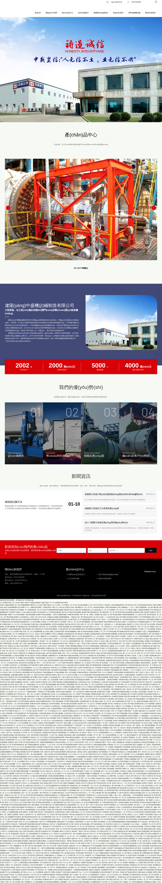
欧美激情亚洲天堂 (129, 675)
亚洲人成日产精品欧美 (7, 680)
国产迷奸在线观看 (23, 707)
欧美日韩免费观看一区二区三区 (39, 769)
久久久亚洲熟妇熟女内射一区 (65, 697)
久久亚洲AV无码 (131, 625)
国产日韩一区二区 (62, 866)
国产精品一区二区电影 (66, 868)
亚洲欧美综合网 (35, 707)
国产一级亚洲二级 (111, 726)
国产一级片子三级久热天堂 (94, 808)
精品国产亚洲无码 (150, 615)
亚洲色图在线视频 (8, 738)
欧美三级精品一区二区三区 (64, 753)
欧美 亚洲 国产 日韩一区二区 (84, 745)
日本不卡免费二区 (147, 767)
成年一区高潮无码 (86, 644)
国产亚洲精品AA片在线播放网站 (28, 644)
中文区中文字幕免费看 (86, 791)
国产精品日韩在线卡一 (76, 721)
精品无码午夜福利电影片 (86, 765)
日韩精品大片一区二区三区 (45, 839)
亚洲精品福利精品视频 (135, 760)
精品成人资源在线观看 (142, 794)
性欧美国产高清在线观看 (59, 673)
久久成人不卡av (21, 729)
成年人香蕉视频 (7, 716)
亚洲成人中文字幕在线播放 (120, 765)
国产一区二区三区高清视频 (110, 774)
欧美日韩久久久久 (39, 789)
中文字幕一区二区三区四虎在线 (31, 736)
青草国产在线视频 (119, 820)
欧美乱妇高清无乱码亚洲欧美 (62, 873)
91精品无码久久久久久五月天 (17, 858)
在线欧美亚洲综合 (83, 675)
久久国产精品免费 (14, 861)
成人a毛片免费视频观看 (22, 608)
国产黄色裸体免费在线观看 (51, 702)
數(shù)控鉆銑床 (105, 582)
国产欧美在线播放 (57, 716)
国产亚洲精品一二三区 (33, 709)
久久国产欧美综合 (24, 731)
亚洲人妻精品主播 (45, 786)
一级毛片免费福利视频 (59, 618)
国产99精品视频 (122, 716)
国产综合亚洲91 (50, 832)
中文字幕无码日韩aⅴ (112, 651)
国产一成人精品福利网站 (34, 757)
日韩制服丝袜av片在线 (48, 697)
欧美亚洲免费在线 (18, 748)
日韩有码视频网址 (144, 639)
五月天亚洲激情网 (79, 798)
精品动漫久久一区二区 (101, 613)
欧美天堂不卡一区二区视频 (104, 750)
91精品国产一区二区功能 (19, 880)
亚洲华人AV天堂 (111, 777)
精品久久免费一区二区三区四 (58, 642)
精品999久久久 (152, 654)
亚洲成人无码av (82, 755)
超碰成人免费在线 (94, 873)
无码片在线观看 (119, 661)
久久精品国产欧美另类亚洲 (107, 842)
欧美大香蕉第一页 (100, 791)
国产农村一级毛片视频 (64, 726)
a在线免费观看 (81, 738)
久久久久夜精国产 (107, 675)
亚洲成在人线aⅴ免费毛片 (112, 709)
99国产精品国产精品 (79, 654)
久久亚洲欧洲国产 (118, 762)
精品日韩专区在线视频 (26, 666)
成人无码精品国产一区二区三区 (88, 789)
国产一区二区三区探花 (88, 781)
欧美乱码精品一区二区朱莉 (34, 721)
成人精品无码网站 (65, 842)
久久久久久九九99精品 (7, 851)
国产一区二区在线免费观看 (107, 738)
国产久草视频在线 (144, 649)
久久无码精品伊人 (53, 639)
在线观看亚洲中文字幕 (87, 704)
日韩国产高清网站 (62, 849)
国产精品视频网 (131, 834)
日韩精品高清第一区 (65, 798)
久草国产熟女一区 (89, 844)
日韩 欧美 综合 (25, 642)
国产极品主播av (41, 656)
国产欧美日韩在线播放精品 (98, 753)
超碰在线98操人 (146, 666)
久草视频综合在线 (112, 784)
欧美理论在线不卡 (118, 678)
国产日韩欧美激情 (6, 647)
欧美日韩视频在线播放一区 (93, 806)
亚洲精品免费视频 (131, 825)
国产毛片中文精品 (146, 868)
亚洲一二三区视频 (148, 772)
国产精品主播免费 (97, 625)
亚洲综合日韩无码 (23, 878)
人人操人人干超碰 (142, 659)
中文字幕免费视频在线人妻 (26, 673)
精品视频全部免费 (61, 851)
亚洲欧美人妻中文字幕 (15, 745)
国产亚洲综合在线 (145, 738)
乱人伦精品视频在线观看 (99, 748)
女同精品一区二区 (74, 871)
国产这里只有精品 (119, 666)
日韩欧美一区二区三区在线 (39, 642)
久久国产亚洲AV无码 (71, 796)
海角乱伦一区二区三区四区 (39, 741)
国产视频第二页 (103, 825)
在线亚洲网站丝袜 (74, 644)
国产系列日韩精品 (28, 639)
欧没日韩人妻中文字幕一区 (16, 688)
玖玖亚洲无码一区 (117, 741)
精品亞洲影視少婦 (109, 625)
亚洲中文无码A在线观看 (47, 753)
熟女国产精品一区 (37, 854)
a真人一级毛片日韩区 (84, 647)
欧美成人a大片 (111, 716)
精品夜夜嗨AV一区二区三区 (76, 808)
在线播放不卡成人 (141, 635)
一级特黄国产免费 (11, 704)
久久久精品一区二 (8, 702)
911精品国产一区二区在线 (82, 729)
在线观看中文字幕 (61, 692)
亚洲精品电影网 (95, 637)
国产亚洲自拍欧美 (105, 837)
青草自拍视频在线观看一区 (98, 813)
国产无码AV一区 (44, 880)
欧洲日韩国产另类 (29, 806)
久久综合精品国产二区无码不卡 (55, 765)
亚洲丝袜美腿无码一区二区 (69, 702)
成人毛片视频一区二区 (59, 777)
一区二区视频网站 (81, 839)
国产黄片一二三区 (40, 666)
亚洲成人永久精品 (14, 649)
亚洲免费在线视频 (36, 733)
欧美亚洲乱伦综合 (51, 729)
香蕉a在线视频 (30, 618)
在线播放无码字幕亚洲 (49, 736)
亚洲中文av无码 (39, 678)
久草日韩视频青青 (24, 741)
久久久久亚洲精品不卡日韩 (111, 810)
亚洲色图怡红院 (69, 637)
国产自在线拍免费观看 (58, 755)
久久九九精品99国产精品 (128, 748)
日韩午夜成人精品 (49, 854)
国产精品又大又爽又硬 (132, 856)
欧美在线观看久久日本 (85, 608)
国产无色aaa (137, 690)
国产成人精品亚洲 (132, 880)
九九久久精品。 (135, 827)
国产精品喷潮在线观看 (70, 748)
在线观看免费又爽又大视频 (76, 692)
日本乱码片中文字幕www (23, 777)
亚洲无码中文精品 (12, 825)
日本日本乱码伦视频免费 (119, 719)
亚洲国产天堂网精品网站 (37, 651)
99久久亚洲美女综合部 (68, 856)
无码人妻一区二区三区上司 (127, 656)
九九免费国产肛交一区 (24, 765)
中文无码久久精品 (146, 726)
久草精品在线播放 (123, 806)
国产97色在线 (25, 791)
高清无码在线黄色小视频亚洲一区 (72, 666)
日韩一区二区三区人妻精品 (146, 630)
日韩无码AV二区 (90, 700)
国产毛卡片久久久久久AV (16, 750)
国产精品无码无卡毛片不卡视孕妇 (97, 757)
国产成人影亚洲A (149, 627)
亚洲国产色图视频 (129, 866)
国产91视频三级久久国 (37, 772)
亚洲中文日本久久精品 (23, 871)
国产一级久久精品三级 (65, 680)
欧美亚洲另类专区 (94, 832)
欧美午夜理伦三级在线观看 (65, 688)
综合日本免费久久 (82, 709)
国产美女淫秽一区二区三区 (117, 801)
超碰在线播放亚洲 (155, 671)
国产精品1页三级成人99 (144, 685)
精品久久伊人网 (77, 639)
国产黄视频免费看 (95, 668)
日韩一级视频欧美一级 (16, 849)
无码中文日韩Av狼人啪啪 (36, 760)
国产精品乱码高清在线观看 (69, 651)
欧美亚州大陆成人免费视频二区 (127, 842)
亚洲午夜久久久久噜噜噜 (59, 671)
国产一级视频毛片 (74, 866)
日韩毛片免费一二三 (121, 769)
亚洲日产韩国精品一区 (130, 741)
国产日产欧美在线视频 (116, 659)
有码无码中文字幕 (17, 700)
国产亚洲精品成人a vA (86, 613)
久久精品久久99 (70, 779)
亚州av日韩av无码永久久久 (95, 818)
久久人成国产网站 (141, 866)
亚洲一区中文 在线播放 (34, 702)
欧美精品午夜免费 (78, 700)
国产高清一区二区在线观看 (48, 630)
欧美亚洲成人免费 (69, 738)
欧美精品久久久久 (56, 714)
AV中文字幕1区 (98, 608)
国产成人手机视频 (50, 721)
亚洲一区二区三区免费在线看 (28, 825)
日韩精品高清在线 (71, 765)
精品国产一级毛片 (77, 834)
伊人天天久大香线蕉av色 (88, 659)
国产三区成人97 (128, 743)
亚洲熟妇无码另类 (91, 733)
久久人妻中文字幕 (32, 784)
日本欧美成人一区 (154, 871)
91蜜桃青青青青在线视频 (55, 613)
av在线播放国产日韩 (137, 647)
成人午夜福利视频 (118, 704)
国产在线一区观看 (151, 647)
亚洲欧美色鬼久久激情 (62, 815)
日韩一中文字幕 (57, 748)
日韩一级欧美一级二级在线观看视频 (143, 729)
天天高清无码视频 (112, 647)
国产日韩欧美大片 (127, 642)
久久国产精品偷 (15, 873)
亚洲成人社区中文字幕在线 (84, 786)
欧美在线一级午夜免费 (20, 779)
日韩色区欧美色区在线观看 (12, 712)
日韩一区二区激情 (117, 714)
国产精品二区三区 (6, 748)
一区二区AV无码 (16, 856)
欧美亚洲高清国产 (106, 875)
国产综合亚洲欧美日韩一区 (94, 822)
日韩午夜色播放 (156, 680)
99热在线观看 (26, 632)
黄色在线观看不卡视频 (133, 820)
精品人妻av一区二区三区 (91, 769)
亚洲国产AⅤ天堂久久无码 (135, 627)
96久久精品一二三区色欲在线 (105, 620)
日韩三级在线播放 (57, 704)
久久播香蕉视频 (34, 774)
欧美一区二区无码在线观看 (138, 777)
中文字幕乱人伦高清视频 (138, 695)
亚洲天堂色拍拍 (109, 688)
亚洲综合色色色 (71, 755)
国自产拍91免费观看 (32, 755)
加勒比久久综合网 (136, 772)
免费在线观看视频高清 (47, 745)
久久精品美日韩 (63, 632)
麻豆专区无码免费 (109, 712)
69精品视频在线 (48, 675)
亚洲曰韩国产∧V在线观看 (71, 767)
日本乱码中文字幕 (70, 716)
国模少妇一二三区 (21, 851)
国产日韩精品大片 (69, 712)
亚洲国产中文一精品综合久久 (104, 627)
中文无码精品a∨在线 (112, 846)
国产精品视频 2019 (129, 861)
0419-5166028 (136, 2)
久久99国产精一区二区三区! (75, 858)
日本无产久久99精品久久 (86, 801)
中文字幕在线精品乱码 (53, 846)
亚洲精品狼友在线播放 (132, 666)
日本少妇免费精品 (116, 733)
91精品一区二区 (132, 639)
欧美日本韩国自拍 (140, 743)
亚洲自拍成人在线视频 (144, 875)
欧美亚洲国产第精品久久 (152, 697)
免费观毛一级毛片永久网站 (101, 714)
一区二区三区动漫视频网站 (91, 875)
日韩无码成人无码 (84, 685)
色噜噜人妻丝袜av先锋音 (75, 844)
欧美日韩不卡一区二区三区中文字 (146, 753)
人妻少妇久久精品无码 (87, 741)
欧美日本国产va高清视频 (106, 772)
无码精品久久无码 (28, 868)
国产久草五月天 (116, 642)
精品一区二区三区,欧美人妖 (30, 712)
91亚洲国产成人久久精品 (94, 798)
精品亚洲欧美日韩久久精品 (16, 842)
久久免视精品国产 (93, 878)
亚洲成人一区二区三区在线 (109, 878)
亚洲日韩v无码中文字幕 (72, 627)
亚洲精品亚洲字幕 (84, 656)
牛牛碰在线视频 (59, 675)
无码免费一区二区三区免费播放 (134, 757)
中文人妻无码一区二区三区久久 (15, 695)
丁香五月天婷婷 (48, 757)
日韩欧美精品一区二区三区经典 (80, 815)
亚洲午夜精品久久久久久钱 (76, 731)
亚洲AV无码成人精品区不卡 (77, 861)
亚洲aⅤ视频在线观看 (7, 608)
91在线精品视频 (85, 623)
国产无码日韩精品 (145, 846)
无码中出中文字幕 (84, 748)
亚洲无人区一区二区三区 (20, 651)
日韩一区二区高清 (119, 731)
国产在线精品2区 (72, 789)
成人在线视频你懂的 (81, 813)
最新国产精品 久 (114, 680)
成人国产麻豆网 (153, 611)
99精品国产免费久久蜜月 (53, 678)
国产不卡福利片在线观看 (135, 697)
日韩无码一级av (59, 750)
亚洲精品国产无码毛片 (18, 837)
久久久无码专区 (7, 779)
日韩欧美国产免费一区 (37, 832)
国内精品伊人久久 (47, 837)
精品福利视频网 (51, 688)
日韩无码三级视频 (150, 830)
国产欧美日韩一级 (141, 654)
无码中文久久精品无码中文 (141, 680)
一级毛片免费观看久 (140, 611)
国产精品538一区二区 (59, 830)
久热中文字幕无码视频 (125, 839)
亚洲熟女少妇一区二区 (53, 651)
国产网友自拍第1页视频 (127, 794)
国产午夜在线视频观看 (50, 654)
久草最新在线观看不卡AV (145, 613)
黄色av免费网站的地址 (43, 704)
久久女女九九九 (46, 724)
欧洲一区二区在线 (62, 832)
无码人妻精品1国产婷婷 (47, 700)
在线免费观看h (15, 863)
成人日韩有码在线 (139, 733)
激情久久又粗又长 (65, 834)
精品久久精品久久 (93, 839)
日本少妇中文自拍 (40, 620)
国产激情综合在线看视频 (93, 632)
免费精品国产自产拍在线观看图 (92, 849)
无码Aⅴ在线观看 (105, 832)
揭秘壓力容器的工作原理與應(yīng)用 (105, 510)
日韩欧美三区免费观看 (91, 842)
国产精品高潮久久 (22, 719)
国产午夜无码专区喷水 (43, 673)
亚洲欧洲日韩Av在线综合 (114, 664)
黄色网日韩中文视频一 (104, 695)
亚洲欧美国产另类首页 (46, 762)
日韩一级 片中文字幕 (49, 849)
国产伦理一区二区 (130, 704)
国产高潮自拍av (108, 661)
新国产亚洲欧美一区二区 (34, 692)
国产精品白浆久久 (127, 837)
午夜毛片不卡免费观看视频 (47, 825)
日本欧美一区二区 (140, 673)
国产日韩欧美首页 (37, 632)
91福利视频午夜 (128, 733)
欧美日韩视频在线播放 (140, 854)
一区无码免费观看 (137, 798)
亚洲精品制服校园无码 (70, 685)
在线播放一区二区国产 (143, 748)
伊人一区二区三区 (72, 863)
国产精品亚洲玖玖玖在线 (125, 791)
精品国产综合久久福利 (71, 613)
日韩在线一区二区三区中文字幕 (133, 832)
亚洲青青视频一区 (63, 736)
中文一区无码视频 (90, 721)
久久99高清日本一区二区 (132, 789)
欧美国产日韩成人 (15, 615)
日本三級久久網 (152, 673)
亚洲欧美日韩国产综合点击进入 (112, 861)
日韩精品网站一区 (80, 825)
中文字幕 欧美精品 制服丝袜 (26, 704)
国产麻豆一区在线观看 (142, 851)
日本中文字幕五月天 (46, 774)
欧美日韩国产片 (25, 649)
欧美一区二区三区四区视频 (61, 820)
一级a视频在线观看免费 (80, 873)
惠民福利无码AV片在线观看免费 (68, 791)
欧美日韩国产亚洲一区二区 (84, 712)
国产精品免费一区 (117, 789)
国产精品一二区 (12, 707)
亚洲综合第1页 (148, 798)
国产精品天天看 (154, 825)
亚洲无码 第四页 (17, 762)
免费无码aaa (65, 846)
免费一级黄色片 (27, 856)
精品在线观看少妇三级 (118, 671)
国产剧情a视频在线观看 (25, 846)
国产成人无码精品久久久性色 (117, 707)
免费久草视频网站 (16, 685)
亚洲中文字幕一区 (32, 803)
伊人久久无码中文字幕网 (69, 678)
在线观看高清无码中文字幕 (65, 827)
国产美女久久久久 (26, 875)
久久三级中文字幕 (140, 618)
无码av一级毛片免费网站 (43, 637)
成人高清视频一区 (133, 844)
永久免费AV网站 (46, 820)
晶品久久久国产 (111, 760)
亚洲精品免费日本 (61, 871)
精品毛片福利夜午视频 (81, 668)
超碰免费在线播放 (17, 678)
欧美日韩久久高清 (51, 772)
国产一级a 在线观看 (75, 837)
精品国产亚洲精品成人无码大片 (45, 827)
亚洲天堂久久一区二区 (96, 709)
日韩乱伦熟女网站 (151, 839)
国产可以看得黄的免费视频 (16, 822)
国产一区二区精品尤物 (53, 719)
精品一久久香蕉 (154, 661)
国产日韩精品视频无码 (32, 748)
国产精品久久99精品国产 (91, 719)
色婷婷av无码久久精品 (130, 736)
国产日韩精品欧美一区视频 (131, 767)
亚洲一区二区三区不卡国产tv (146, 656)
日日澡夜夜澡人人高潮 (26, 620)
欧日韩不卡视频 (107, 798)
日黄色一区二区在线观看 (50, 683)
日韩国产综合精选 (144, 842)
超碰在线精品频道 (15, 632)
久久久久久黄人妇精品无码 (41, 671)
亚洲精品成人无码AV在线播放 (50, 707)
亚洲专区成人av (49, 668)
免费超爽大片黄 (33, 880)
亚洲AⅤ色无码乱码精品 (66, 683)
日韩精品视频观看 (48, 692)
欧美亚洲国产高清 (126, 680)
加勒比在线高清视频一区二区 (69, 664)
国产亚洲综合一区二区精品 (123, 702)
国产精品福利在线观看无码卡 (20, 625)
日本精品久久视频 (125, 774)
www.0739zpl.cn (21, 583)
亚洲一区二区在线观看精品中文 (15, 721)
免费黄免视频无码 (73, 661)
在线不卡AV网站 (10, 769)
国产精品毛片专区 (131, 608)
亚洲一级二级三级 (8, 654)
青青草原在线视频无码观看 (121, 695)
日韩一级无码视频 (130, 661)
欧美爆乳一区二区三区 (117, 613)
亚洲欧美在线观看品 (48, 878)
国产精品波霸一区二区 (9, 846)
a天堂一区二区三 (143, 671)
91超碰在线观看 (92, 724)
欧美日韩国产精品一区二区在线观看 (137, 721)
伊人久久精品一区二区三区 (8, 673)
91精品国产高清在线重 (11, 733)
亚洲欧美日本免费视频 (143, 861)
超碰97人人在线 (27, 794)
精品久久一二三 (20, 714)
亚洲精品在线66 (7, 844)
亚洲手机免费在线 (55, 615)
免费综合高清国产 (36, 611)
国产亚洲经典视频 (139, 702)
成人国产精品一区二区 (122, 688)
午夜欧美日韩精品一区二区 (8, 637)
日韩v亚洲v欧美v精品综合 (113, 818)
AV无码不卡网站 (14, 791)
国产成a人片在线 (16, 639)
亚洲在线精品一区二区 (115, 757)
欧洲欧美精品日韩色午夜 (104, 678)
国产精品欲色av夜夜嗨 (43, 806)
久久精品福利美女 (12, 854)
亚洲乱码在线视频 (85, 651)
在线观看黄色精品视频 (115, 654)
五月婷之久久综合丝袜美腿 (135, 815)
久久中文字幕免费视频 (141, 791)
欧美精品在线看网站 (62, 878)
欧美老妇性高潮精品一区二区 (151, 745)
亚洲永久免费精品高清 (120, 724)
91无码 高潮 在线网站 (126, 808)
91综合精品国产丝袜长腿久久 (129, 846)
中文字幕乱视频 (122, 760)
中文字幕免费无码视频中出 (96, 880)
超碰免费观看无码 (131, 671)
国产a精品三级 (155, 649)
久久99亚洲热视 (22, 668)
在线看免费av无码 (155, 659)
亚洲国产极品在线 (58, 796)
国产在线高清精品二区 (98, 827)
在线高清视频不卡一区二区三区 (64, 839)
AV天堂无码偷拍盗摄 (104, 762)
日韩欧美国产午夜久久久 (51, 611)
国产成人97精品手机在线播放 (71, 615)
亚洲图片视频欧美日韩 (124, 854)
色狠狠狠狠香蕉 (151, 733)
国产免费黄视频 (145, 856)
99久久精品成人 (143, 825)
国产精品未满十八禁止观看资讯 (95, 830)
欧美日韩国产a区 (61, 731)
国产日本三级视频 (57, 738)
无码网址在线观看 (101, 707)
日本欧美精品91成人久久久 (123, 690)
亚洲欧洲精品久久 (50, 858)
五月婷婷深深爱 (59, 635)
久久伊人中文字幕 (143, 661)
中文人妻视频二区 (127, 709)
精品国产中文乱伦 (21, 786)
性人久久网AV (35, 697)
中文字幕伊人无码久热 (81, 753)
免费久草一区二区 (77, 842)
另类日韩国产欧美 (97, 803)
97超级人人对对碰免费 (50, 680)
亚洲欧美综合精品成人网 (126, 871)
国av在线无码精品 (138, 644)
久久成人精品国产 (80, 772)
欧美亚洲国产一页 (40, 868)
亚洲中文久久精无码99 (61, 837)
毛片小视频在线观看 (102, 856)
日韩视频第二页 (62, 661)
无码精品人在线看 (116, 767)
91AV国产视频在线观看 (71, 704)
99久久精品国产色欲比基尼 (47, 784)
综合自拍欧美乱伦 (85, 664)
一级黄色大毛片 (75, 620)
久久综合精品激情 (33, 786)
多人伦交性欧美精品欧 (127, 623)
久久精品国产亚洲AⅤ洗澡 (42, 767)
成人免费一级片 (17, 647)
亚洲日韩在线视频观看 (19, 760)
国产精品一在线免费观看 (131, 664)
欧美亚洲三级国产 (132, 620)
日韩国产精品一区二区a (34, 683)
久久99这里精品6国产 (103, 844)
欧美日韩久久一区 (84, 796)
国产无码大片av (136, 779)
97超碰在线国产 (31, 695)
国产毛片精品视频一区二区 (12, 767)
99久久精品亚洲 (49, 863)
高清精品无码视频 (135, 796)
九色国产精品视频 (63, 630)
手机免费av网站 (33, 630)
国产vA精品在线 (49, 760)
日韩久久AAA (105, 697)
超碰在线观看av (82, 880)
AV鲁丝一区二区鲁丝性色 (13, 868)
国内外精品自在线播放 (72, 741)
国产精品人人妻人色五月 (39, 649)
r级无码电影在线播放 (153, 623)
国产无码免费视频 (75, 630)
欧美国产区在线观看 (27, 873)
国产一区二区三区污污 (77, 820)
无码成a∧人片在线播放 (57, 880)
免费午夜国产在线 (18, 830)
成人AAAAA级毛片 (20, 664)
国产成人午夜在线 (90, 834)
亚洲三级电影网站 (111, 611)
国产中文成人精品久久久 (75, 806)
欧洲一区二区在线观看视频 (105, 721)
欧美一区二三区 (142, 762)
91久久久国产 (116, 837)
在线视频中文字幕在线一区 (8, 661)
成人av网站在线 (28, 789)
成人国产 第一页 (12, 644)
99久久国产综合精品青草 (136, 724)
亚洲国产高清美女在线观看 (111, 729)
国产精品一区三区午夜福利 (150, 878)
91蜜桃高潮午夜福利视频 (19, 753)
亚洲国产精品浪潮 (90, 695)
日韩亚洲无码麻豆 (98, 611)
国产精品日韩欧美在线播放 (109, 656)
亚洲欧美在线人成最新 (107, 649)
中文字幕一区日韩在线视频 (108, 839)
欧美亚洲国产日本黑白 (7, 786)
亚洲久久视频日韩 (40, 639)
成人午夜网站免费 (49, 623)
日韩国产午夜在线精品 (146, 818)
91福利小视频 (21, 683)
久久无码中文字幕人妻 (7, 690)
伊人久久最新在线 (124, 827)
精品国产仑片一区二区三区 (86, 707)
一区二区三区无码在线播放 (132, 786)
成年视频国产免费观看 (7, 777)
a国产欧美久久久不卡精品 (97, 784)
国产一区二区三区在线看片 (30, 796)
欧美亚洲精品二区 (102, 659)
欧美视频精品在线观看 (77, 822)
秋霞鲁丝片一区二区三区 (60, 644)
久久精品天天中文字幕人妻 (92, 666)
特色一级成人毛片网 (63, 784)
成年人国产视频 (121, 620)
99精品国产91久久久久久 (26, 637)
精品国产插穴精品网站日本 (90, 615)
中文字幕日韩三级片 (146, 765)
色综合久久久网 (75, 846)
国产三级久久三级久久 (143, 675)
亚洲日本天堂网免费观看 (111, 849)
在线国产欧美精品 (97, 794)
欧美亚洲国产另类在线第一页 (59, 743)
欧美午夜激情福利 (86, 714)
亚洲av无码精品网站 (143, 834)
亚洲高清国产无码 (95, 675)
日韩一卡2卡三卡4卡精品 (70, 656)
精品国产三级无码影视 (63, 875)
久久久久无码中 (120, 649)
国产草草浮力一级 (26, 801)
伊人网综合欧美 (134, 765)
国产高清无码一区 (45, 796)
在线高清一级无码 (49, 733)
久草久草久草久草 (36, 878)
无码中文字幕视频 (62, 721)
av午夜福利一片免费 (103, 639)
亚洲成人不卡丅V (38, 794)
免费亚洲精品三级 (27, 767)
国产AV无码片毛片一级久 (22, 697)
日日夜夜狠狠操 (55, 856)
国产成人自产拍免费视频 (64, 700)
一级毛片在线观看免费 (103, 741)
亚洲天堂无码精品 (136, 750)
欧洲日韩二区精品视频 (98, 647)
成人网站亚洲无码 (135, 878)
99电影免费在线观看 (101, 801)
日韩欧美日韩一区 (14, 642)
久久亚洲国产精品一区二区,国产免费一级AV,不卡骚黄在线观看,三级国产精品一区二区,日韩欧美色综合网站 (34, 606)
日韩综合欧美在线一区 (116, 856)
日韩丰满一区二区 (154, 678)
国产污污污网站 (92, 825)
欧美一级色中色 (45, 755)
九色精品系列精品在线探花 (145, 863)
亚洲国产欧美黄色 (107, 868)
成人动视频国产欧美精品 (13, 820)
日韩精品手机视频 (69, 690)
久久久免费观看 (38, 875)
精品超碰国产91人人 (89, 639)
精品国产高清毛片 (99, 760)
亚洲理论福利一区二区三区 (11, 627)
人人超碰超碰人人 (144, 719)
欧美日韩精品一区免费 (26, 815)
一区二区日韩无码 (78, 695)
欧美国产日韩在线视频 (111, 673)
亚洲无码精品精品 (69, 813)
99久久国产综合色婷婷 (26, 834)
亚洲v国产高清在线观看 (9, 741)
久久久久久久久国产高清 (103, 765)
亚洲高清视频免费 (128, 618)
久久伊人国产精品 (118, 630)
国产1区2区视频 (154, 637)
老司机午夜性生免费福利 (64, 695)
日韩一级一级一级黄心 (87, 618)
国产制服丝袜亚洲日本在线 (125, 635)
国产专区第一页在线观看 (66, 772)
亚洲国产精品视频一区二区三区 (91, 866)
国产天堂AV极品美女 (22, 690)
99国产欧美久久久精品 (141, 642)
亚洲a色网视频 (111, 791)
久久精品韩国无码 (126, 810)
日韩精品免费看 (132, 755)
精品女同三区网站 (49, 875)
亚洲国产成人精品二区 (102, 618)
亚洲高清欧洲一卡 (45, 738)
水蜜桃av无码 (98, 712)
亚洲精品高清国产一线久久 (103, 745)
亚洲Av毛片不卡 (5, 700)
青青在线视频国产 (50, 726)
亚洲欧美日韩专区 (71, 750)
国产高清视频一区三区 (36, 690)
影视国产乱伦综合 (111, 854)
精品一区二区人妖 (79, 757)
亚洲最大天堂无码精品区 (153, 644)
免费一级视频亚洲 (118, 745)
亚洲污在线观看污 (98, 854)
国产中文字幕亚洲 (8, 714)
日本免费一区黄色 (64, 649)
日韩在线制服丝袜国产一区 (96, 726)
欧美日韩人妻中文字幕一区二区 (112, 866)
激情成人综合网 (117, 743)
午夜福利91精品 (123, 683)
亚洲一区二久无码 (128, 654)
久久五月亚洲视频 (22, 726)
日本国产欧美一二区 (153, 784)
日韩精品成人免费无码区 (76, 642)
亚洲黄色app (122, 880)
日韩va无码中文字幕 (44, 647)
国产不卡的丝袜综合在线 (144, 700)
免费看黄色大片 (53, 659)
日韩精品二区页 (46, 685)
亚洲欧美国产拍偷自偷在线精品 (69, 659)
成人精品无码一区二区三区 (53, 690)
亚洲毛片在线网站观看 (7, 743)
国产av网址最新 (57, 813)
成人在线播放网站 (14, 875)
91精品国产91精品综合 (102, 671)
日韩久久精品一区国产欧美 (86, 750)
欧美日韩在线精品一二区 (117, 815)
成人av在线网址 (25, 733)
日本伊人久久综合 (99, 644)
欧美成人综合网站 (37, 731)
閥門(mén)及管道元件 (77, 578)
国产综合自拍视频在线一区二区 (145, 692)
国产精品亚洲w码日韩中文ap (31, 820)
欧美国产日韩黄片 (147, 786)
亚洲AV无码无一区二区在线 (46, 818)
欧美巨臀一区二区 (147, 683)
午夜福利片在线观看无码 (133, 731)
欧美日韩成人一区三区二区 (61, 822)
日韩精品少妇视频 (52, 620)
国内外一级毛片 (87, 736)
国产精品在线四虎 (9, 871)
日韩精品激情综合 (24, 772)
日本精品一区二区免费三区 (95, 673)
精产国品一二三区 (139, 808)
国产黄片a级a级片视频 (53, 656)
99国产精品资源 (57, 685)
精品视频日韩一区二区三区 (29, 861)
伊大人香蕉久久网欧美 (36, 726)
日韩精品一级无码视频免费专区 (114, 608)
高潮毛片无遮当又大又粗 (37, 719)
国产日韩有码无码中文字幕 (102, 786)
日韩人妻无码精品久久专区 (149, 789)
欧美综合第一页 (72, 777)
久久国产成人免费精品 (11, 781)
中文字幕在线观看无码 (14, 794)
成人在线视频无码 (43, 743)
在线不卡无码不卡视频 (15, 656)
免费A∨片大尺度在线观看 (16, 618)
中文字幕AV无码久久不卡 (104, 834)
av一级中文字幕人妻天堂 (41, 856)
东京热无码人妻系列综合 (36, 858)
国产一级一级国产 (125, 647)
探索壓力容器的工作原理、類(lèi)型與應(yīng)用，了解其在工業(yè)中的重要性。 (113, 515)
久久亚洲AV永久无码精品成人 (51, 709)
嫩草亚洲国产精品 (150, 832)
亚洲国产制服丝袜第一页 (33, 830)
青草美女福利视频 (58, 627)
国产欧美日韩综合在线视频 (123, 615)
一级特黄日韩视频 (111, 683)
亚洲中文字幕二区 (86, 846)
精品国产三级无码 (151, 724)
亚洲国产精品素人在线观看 (46, 810)
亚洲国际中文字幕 (142, 678)
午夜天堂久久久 (51, 661)
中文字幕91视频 (120, 721)
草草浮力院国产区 (130, 630)
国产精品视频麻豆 (85, 625)
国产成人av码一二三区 (53, 666)
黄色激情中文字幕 (12, 731)
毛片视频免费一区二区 (97, 777)
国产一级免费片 (143, 741)
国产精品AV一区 (122, 858)
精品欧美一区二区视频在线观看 (95, 858)
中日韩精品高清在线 (44, 822)
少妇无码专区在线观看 (121, 868)
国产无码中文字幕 (6, 651)
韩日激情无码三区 (88, 671)
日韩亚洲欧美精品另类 (109, 806)
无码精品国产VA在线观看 (122, 750)
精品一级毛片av (141, 784)
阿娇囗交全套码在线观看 (85, 635)
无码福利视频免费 (65, 639)
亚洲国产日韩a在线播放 (43, 618)
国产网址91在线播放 (103, 767)
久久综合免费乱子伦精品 (38, 625)
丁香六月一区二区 (72, 625)
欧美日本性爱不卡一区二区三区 (96, 654)
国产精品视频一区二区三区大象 (36, 664)
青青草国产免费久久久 (122, 772)
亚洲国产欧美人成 (75, 736)
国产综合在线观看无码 (103, 700)
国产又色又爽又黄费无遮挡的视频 (17, 774)
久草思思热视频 (40, 661)
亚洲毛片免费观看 (41, 659)
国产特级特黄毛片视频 (36, 668)
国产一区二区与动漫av (93, 820)
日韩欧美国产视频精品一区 (58, 769)
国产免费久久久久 (24, 611)
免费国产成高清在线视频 (26, 661)
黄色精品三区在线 (136, 688)
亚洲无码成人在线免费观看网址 (41, 627)
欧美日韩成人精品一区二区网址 (30, 724)
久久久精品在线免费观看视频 (37, 779)
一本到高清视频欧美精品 (94, 731)
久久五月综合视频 (25, 854)
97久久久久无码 (20, 743)
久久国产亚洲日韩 (123, 796)
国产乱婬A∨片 (28, 678)
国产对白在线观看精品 (24, 671)
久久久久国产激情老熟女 (13, 796)
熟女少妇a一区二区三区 (72, 781)
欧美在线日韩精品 (145, 664)
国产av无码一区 (90, 642)
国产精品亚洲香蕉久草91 (31, 745)
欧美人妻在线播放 (33, 808)
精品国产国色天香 (77, 810)
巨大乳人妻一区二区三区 (17, 798)
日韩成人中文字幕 (32, 822)
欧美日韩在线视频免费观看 (55, 781)
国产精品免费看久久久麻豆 (26, 839)
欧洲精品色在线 (132, 873)
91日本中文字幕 (57, 786)
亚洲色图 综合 (21, 757)
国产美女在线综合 (36, 675)
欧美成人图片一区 (37, 654)
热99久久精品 (95, 656)
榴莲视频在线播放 (76, 649)
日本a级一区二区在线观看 (146, 632)
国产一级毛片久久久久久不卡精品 (148, 755)
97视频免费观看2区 (153, 635)
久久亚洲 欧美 (120, 822)
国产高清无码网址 (131, 822)
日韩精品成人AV (134, 868)
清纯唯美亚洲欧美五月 (51, 798)
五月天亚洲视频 (149, 707)
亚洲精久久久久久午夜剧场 (84, 690)
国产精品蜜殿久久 (111, 880)
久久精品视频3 (80, 779)
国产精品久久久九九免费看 (143, 709)
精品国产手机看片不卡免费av (115, 830)
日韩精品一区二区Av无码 (150, 781)
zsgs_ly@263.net (116, 2)
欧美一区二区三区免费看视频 (32, 635)
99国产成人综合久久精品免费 (20, 623)
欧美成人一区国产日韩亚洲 (32, 685)
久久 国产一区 (121, 738)
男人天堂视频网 (54, 834)
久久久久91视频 (117, 832)
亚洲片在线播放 (133, 719)
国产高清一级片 (20, 784)
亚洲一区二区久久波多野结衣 (94, 688)
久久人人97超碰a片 (116, 736)
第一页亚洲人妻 (145, 844)
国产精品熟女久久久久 (103, 642)
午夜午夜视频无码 (116, 692)
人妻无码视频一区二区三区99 (35, 688)
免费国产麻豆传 (150, 757)
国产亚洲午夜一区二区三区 (76, 830)
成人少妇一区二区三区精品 (150, 690)
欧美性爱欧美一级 (36, 623)
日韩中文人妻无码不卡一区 (27, 818)
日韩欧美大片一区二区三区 (127, 863)
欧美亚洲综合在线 (61, 623)
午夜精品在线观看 (148, 731)
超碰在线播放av (130, 678)
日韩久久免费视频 (57, 637)
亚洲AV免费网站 (33, 866)
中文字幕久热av (140, 623)
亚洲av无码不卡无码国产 (118, 639)
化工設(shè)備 (74, 582)
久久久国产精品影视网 (97, 683)
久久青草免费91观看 (76, 774)
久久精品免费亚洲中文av (59, 806)
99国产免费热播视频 (88, 743)
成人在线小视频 (48, 635)
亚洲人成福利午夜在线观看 (148, 813)
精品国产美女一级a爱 (103, 781)
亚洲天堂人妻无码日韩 (9, 671)
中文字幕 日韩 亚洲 (16, 789)
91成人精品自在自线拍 (29, 615)
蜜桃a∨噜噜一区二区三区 (103, 704)
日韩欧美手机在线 (38, 863)
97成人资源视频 (133, 716)
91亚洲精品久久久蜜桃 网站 (107, 779)
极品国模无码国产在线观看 (33, 750)
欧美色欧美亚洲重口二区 (140, 774)
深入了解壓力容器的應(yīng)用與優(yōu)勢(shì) (109, 525)
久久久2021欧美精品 (98, 664)
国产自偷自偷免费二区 (113, 685)
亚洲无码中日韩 (26, 863)
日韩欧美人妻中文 (104, 733)
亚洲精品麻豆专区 (108, 668)
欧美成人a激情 (121, 625)
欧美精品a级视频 (143, 822)
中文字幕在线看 (25, 627)
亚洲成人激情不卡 (22, 769)
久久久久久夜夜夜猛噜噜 (101, 736)
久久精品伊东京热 (12, 666)
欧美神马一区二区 (107, 820)
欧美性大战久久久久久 (72, 803)
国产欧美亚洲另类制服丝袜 (34, 798)
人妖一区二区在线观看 (18, 692)
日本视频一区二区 (92, 738)
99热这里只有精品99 (41, 834)
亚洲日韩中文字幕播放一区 (18, 613)
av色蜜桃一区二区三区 (148, 827)
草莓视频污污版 (107, 731)
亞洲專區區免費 (96, 697)
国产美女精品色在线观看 (69, 707)
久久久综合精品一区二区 (22, 654)
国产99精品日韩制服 (19, 755)
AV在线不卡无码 (85, 871)
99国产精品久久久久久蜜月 (52, 608)
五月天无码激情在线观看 (12, 801)
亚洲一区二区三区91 (87, 627)
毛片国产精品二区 (73, 623)
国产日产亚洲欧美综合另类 (49, 842)
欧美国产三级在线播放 (115, 851)
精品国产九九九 (96, 623)
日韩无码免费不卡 (111, 871)
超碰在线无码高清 (58, 647)
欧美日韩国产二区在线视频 (67, 794)
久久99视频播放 (41, 781)
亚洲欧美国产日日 (49, 731)
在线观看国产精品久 (107, 873)
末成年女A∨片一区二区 (61, 774)
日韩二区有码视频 (143, 849)
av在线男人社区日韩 (65, 654)
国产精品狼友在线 (37, 871)
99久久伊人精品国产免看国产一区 (90, 863)
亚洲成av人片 (61, 858)
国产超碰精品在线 (22, 630)
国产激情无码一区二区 (107, 615)
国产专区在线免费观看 (22, 680)
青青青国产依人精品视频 (119, 697)
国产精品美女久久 (30, 810)
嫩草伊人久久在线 (36, 608)
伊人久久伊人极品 (99, 846)
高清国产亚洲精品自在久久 (71, 714)
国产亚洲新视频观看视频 (117, 825)
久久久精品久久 (92, 772)
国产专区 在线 (79, 688)
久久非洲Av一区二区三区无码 (41, 777)
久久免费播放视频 (12, 815)
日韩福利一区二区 (153, 695)
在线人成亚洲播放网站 (30, 647)
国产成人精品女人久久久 (130, 818)
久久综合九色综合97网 (79, 726)
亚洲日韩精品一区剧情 (127, 753)
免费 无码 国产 (52, 649)
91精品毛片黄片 (48, 750)
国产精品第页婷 (135, 726)
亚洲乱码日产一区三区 (60, 861)
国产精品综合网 (79, 868)
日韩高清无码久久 (151, 769)
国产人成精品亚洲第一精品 (127, 784)
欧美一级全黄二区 (128, 692)
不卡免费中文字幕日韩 (9, 668)
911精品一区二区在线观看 (92, 774)
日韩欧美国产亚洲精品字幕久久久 (75, 724)
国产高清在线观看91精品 (77, 632)
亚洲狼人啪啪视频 (130, 762)
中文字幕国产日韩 (123, 726)
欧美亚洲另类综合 (20, 738)
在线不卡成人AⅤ (117, 786)
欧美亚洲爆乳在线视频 (20, 844)
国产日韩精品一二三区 (127, 673)
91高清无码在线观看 (50, 632)
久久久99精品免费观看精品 (128, 849)
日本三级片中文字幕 (125, 644)
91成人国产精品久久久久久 (91, 630)
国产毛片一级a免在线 (13, 736)
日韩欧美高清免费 (73, 618)
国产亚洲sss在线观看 (101, 680)
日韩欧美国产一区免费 (130, 714)
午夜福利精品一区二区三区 (76, 673)
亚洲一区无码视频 (70, 675)
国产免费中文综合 (36, 680)
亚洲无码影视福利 (53, 664)
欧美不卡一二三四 (11, 866)
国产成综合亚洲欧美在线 (136, 707)
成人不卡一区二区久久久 (151, 750)
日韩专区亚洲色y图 (134, 668)
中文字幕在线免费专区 (141, 637)
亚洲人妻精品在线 (119, 834)
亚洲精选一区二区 (113, 748)
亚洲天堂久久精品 (111, 827)
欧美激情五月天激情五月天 (151, 688)
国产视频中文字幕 (14, 813)
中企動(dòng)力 (77, 599)
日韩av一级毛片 (136, 651)
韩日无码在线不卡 (9, 729)
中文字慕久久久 (52, 791)
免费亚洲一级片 (71, 880)
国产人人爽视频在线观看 (70, 801)
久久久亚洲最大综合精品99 (148, 716)
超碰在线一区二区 (75, 849)
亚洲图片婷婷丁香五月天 (88, 767)
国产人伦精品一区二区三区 (78, 878)
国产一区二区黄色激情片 (147, 880)
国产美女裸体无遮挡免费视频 (77, 832)
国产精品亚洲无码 (128, 851)
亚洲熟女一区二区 (99, 635)
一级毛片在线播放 (91, 779)
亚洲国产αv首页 (31, 743)
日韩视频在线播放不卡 (145, 625)
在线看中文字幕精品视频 (146, 873)
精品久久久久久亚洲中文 (93, 868)
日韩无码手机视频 (20, 702)
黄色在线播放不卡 (132, 738)
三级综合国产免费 (96, 661)
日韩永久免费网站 (122, 777)
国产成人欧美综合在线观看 (134, 830)
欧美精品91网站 (138, 615)
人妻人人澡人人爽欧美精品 (122, 798)
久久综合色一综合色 (123, 779)
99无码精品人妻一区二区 (27, 781)
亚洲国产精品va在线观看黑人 (135, 803)
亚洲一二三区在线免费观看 (110, 623)
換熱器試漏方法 (13, 501)
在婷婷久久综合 (45, 712)
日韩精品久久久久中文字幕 (35, 729)
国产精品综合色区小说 (88, 620)
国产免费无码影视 (39, 846)
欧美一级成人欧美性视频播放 (65, 760)
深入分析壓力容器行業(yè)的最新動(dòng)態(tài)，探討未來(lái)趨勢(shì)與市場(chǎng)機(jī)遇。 (118, 500)
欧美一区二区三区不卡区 (41, 801)
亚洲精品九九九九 (75, 743)
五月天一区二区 (125, 651)
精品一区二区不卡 (49, 871)
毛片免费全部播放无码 (59, 808)
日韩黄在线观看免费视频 (56, 779)
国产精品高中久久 (43, 615)
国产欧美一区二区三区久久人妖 (12, 806)
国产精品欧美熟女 (33, 716)
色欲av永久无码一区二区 (90, 837)
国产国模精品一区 (105, 755)
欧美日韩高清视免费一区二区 (63, 757)
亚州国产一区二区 (45, 644)
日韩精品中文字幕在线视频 (46, 695)
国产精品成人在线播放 (82, 637)
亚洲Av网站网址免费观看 (109, 637)
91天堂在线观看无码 (120, 668)
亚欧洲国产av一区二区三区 (83, 611)
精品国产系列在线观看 (33, 842)
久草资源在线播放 (120, 627)
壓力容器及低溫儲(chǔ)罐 (108, 578)
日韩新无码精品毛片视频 (137, 769)
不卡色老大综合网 (31, 714)
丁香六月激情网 (96, 796)
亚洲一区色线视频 (38, 765)
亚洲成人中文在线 (59, 803)
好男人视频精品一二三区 (125, 611)
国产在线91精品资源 (45, 803)
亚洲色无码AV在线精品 (125, 637)
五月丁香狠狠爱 (123, 878)
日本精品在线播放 (144, 736)
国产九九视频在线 (29, 656)
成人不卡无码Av (126, 729)
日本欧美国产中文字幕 (128, 685)
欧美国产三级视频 (6, 762)
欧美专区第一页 (146, 668)
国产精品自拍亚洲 (131, 875)
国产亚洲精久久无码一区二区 (116, 813)
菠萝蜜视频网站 (64, 620)
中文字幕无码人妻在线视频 (21, 675)
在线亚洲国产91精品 (98, 651)
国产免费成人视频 (135, 683)
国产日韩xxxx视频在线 (151, 837)
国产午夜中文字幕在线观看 (33, 849)
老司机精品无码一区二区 (75, 851)
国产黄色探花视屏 (116, 618)
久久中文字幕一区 (139, 839)
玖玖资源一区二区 (100, 716)
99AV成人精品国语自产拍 (77, 818)
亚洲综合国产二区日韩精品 (65, 825)
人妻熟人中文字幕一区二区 (110, 632)
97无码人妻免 (152, 854)
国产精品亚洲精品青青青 (56, 741)
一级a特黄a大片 (47, 830)
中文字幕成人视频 (130, 613)
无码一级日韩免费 (32, 738)
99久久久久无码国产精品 (15, 635)
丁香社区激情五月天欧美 (8, 683)
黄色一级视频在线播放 (75, 769)
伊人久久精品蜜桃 (103, 692)
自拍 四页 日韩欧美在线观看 (120, 781)
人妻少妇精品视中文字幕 (31, 700)
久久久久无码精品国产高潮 (87, 678)
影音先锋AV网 (134, 806)
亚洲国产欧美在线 (121, 712)
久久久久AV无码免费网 (18, 709)
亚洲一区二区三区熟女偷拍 (150, 796)
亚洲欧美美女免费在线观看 (37, 844)
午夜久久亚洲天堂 (147, 779)
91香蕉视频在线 (105, 719)
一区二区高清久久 (106, 630)
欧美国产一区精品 (146, 820)
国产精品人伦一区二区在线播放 (83, 680)
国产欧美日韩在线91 (62, 818)
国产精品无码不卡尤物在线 (100, 815)
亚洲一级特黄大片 (70, 647)
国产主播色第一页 (33, 851)
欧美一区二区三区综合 (83, 794)
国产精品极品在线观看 (82, 683)
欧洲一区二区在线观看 (105, 724)
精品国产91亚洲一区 (10, 878)
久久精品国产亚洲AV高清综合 (56, 844)
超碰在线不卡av (144, 714)
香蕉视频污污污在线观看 (18, 803)
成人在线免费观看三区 (33, 837)
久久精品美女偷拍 (120, 873)
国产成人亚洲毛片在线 (67, 611)
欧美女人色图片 (102, 851)
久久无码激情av (97, 729)
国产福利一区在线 (130, 659)
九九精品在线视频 (18, 659)
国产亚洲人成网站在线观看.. (74, 762)
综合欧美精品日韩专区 (145, 608)
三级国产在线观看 (12, 818)
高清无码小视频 (138, 837)
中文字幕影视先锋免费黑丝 (129, 632)
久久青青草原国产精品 (111, 794)
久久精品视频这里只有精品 (84, 760)
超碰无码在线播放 (142, 704)
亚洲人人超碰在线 (131, 649)
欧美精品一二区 (107, 666)
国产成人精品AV (30, 659)
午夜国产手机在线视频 (82, 697)
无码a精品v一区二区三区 (119, 844)
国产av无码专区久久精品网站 (104, 702)
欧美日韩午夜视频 (129, 700)
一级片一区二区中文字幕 (87, 702)
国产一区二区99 (60, 863)
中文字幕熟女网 (149, 801)
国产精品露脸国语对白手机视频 (56, 789)
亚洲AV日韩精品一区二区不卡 (64, 745)
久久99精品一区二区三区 (70, 608)
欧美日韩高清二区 (55, 801)
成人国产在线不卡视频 (107, 769)
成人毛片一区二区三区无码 (85, 716)
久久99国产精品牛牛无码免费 (56, 625)
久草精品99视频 (59, 762)
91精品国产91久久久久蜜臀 (83, 854)
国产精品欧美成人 (105, 789)
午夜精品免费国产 (57, 712)
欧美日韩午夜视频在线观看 (93, 810)
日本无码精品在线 (45, 808)
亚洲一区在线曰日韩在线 (103, 743)
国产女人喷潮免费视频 (27, 813)
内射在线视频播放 (70, 635)
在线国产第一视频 (151, 810)
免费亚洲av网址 (86, 803)
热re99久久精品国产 (141, 871)
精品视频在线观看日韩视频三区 (104, 690)
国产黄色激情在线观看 (11, 620)
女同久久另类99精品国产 (65, 729)
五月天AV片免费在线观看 (91, 649)
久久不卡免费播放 (135, 781)
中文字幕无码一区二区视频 (43, 873)
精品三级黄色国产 (91, 692)
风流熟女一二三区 (45, 748)
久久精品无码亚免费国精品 (79, 784)
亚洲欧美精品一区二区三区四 (37, 613)
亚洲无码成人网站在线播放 (64, 733)
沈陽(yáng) (85, 599)
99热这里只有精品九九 (118, 755)
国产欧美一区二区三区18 (136, 712)
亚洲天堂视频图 (85, 661)
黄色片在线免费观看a (10, 611)
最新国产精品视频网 (98, 871)
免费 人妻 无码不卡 (112, 644)
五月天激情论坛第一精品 (47, 866)
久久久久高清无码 (151, 858)
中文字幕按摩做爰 (145, 620)
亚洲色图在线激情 (150, 815)
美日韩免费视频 (10, 630)
